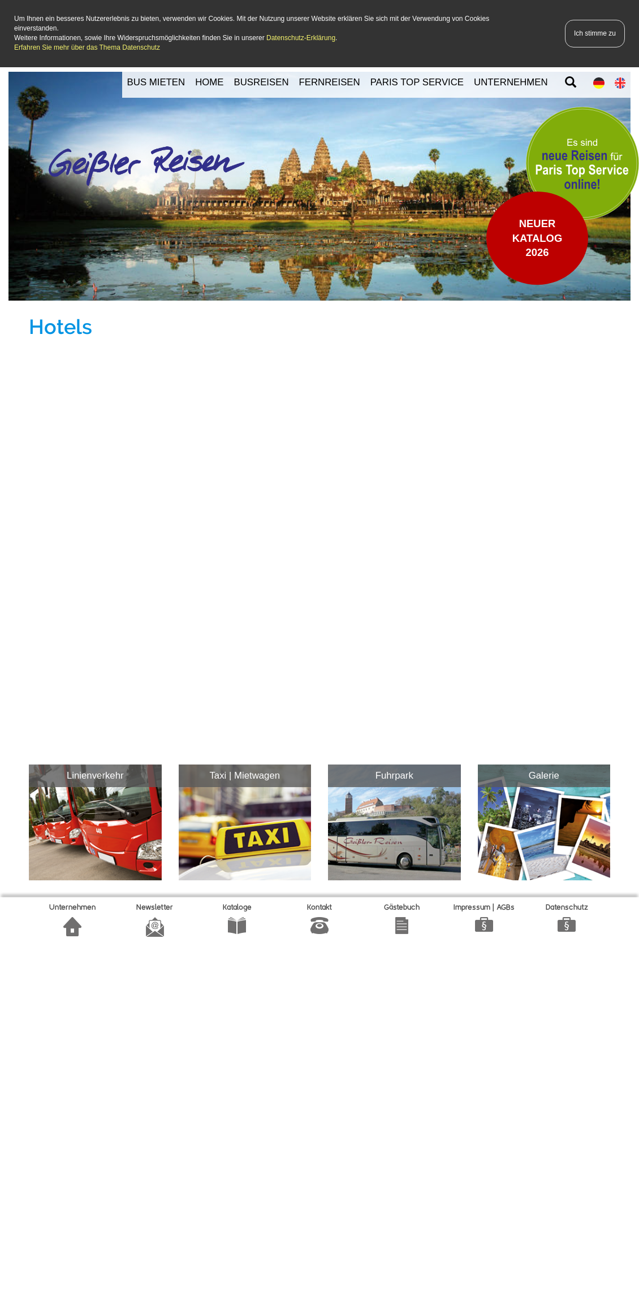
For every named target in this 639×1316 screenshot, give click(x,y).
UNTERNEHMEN (511, 82)
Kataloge (237, 908)
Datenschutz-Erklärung (300, 38)
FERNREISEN (329, 82)
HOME (209, 82)
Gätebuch (402, 908)
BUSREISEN (261, 82)
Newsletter (154, 908)
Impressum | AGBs (484, 908)
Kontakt (319, 908)
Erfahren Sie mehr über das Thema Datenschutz (87, 47)
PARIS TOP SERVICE (417, 82)
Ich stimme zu (595, 33)
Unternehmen (72, 908)
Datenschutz (567, 908)
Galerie (544, 775)
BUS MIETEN (156, 82)
